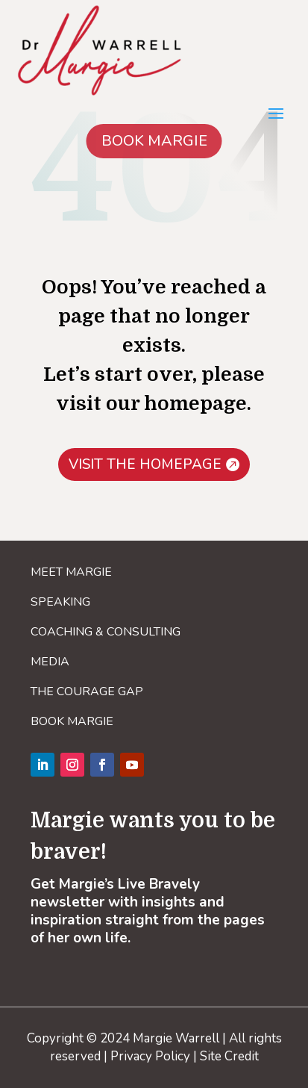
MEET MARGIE (71, 572)
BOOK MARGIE (154, 141)
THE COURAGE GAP (87, 691)
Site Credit (229, 1056)
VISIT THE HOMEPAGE (145, 464)
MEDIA (50, 661)
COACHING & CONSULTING (105, 632)
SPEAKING (60, 602)
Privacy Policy (150, 1056)
